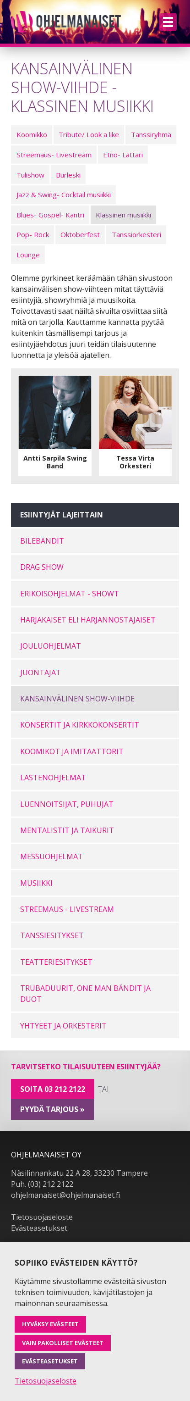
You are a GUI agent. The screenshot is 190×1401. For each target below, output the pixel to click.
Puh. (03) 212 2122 (42, 1184)
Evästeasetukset (39, 1228)
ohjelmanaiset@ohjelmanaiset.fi (65, 1195)
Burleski (68, 174)
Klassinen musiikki (123, 214)
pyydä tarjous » (52, 1109)
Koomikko (31, 134)
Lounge (28, 254)
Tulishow (30, 174)
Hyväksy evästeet (50, 1324)
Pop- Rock (32, 234)
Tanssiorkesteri (136, 234)
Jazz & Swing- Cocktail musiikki (63, 194)
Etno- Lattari (123, 154)
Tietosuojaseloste (42, 1217)
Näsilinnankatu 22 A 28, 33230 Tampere (79, 1173)
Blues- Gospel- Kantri (50, 214)
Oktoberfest (80, 234)
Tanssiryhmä (151, 134)
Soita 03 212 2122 (52, 1089)
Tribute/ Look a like (89, 134)
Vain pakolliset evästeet (62, 1343)
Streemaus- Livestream (54, 154)
